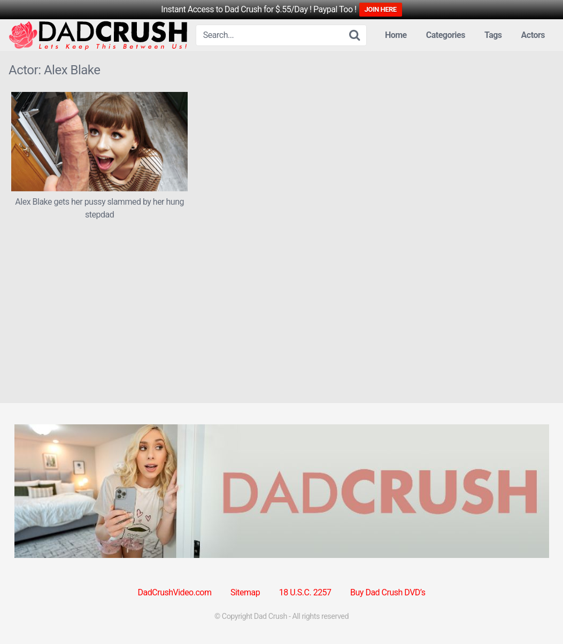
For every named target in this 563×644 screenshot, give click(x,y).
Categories (445, 35)
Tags (493, 35)
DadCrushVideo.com (175, 592)
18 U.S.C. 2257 (305, 592)
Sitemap (245, 592)
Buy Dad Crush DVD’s (387, 592)
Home (396, 35)
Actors (533, 35)
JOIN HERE (381, 9)
